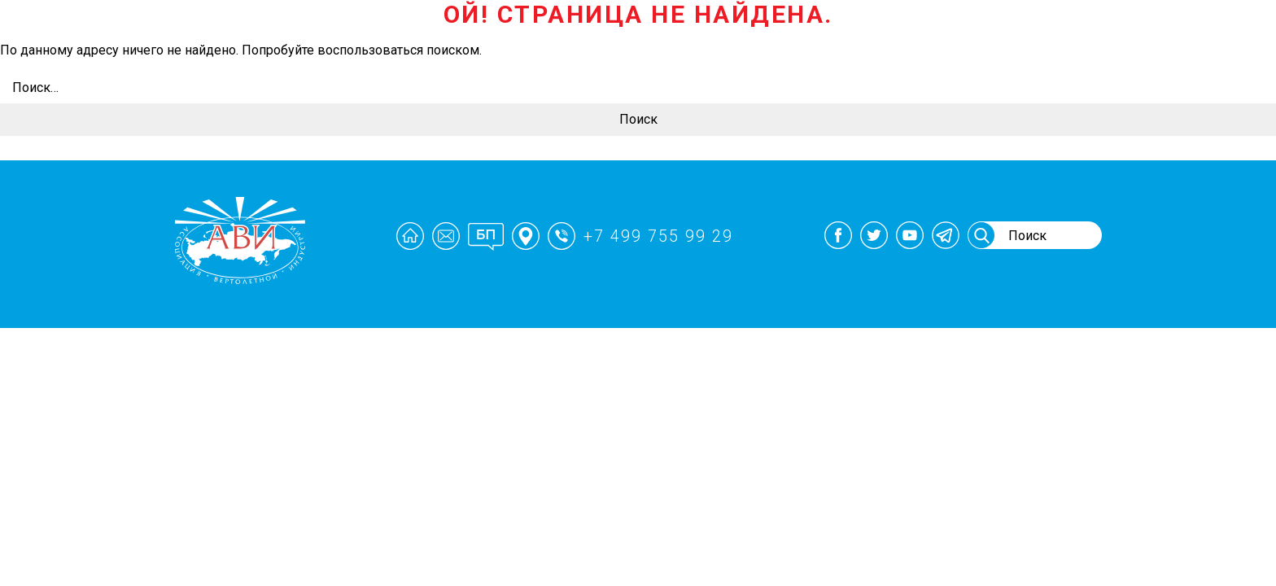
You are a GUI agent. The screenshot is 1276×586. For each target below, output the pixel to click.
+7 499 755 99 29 (664, 236)
